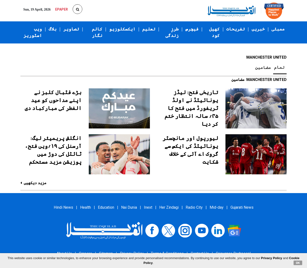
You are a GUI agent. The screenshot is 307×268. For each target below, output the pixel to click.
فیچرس (192, 29)
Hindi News (63, 207)
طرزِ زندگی (172, 32)
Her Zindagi (169, 207)
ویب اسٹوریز (33, 32)
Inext (148, 207)
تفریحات (235, 29)
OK (298, 262)
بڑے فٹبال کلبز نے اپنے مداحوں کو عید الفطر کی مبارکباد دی (53, 100)
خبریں (258, 29)
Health (85, 207)
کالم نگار (97, 32)
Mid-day (217, 207)
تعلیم (148, 29)
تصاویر (71, 29)
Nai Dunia (129, 207)
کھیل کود (214, 32)
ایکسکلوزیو (122, 29)
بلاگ (53, 29)
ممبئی (278, 29)
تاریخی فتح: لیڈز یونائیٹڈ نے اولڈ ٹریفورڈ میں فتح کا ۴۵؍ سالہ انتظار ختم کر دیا (191, 108)
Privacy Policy (271, 258)
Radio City (194, 207)
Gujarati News (242, 207)
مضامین (263, 67)
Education (106, 207)
